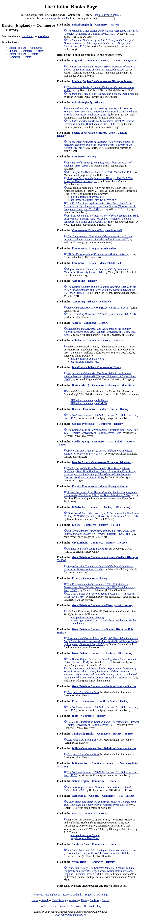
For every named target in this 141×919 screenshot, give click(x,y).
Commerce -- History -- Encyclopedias (94, 248)
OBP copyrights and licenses (70, 914)
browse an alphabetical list (55, 18)
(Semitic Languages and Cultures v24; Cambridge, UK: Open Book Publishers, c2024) (100, 494)
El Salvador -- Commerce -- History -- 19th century (101, 507)
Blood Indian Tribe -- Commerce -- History (96, 367)
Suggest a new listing (96, 894)
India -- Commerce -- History (88, 715)
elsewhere (43, 36)
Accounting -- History (84, 280)
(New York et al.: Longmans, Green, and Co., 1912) (100, 206)
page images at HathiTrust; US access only (94, 199)
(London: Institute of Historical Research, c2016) (100, 68)
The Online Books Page (70, 7)
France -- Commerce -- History (89, 578)
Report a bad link (72, 894)
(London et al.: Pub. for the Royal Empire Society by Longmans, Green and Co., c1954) (101, 641)
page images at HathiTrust (85, 361)
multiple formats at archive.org (87, 196)
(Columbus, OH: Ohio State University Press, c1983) (100, 587)
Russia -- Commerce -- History (89, 813)
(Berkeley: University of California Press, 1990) (101, 514)
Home (35, 900)
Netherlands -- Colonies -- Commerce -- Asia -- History (103, 795)
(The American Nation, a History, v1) (98, 180)
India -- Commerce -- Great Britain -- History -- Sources (104, 748)
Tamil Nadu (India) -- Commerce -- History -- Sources (102, 733)
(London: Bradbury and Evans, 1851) (100, 473)
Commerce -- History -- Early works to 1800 (97, 230)
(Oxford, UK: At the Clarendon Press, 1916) (100, 289)
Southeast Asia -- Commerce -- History (94, 844)
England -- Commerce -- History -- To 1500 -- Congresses (104, 60)
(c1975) (99, 43)
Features (63, 906)
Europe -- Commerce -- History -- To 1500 (96, 524)
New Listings (59, 900)
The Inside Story (93, 906)
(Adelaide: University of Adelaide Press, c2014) (100, 803)
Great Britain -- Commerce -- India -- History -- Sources (104, 686)
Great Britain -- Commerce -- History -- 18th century (102, 653)
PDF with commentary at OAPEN (89, 403)
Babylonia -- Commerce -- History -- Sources (97, 340)
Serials (105, 900)
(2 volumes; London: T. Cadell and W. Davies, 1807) (98, 238)
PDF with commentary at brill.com (89, 400)
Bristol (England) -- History (23, 53)
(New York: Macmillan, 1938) (100, 172)
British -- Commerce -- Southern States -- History (100, 409)
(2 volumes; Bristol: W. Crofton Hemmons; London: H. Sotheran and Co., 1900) (99, 122)
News (52, 906)
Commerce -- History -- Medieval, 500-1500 (97, 263)
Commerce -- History (20, 56)
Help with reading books (46, 894)
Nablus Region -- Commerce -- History (94, 781)
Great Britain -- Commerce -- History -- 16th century (102, 605)
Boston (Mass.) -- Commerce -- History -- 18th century (103, 385)
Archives (75, 906)
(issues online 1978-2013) (101, 314)
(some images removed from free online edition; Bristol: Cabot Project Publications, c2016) (100, 111)
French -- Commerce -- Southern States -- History (100, 701)
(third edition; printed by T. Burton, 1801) (100, 673)
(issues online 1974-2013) (98, 307)
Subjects (94, 900)
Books (43, 906)
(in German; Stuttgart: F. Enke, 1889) (99, 532)
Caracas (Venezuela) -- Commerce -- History (97, 423)
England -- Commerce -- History (26, 50)
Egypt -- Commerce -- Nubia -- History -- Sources (100, 486)
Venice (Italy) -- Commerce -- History (93, 861)
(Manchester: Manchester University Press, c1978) (99, 270)
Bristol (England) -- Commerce (25, 47)
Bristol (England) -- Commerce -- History (95, 24)
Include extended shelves (107, 14)
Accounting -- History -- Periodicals (92, 301)
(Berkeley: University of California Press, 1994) (101, 723)
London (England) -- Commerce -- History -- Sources (102, 81)
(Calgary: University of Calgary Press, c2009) (100, 331)
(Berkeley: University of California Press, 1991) (101, 32)
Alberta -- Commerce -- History (90, 322)
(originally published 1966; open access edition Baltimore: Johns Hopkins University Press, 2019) (99, 870)
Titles (84, 900)
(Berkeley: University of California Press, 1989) (101, 431)
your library (27, 36)
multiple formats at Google (85, 835)
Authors (73, 900)
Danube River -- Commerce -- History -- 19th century (102, 462)
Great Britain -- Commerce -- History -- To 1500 (99, 542)
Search (45, 900)
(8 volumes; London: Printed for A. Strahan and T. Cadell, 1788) (101, 218)
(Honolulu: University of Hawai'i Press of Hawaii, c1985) (100, 852)
